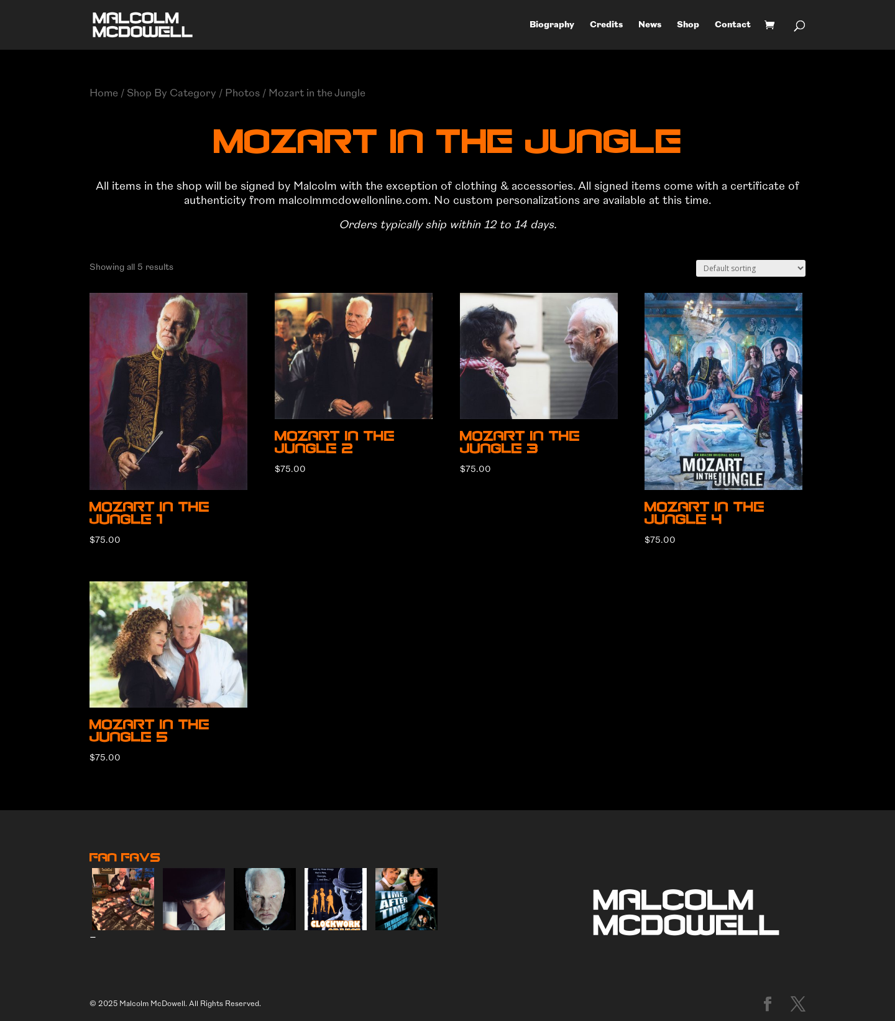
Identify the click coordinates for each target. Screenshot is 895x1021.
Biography (552, 25)
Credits (606, 25)
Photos (242, 92)
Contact (733, 25)
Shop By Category (171, 92)
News (649, 25)
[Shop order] (751, 268)
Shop (688, 25)
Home (104, 92)
